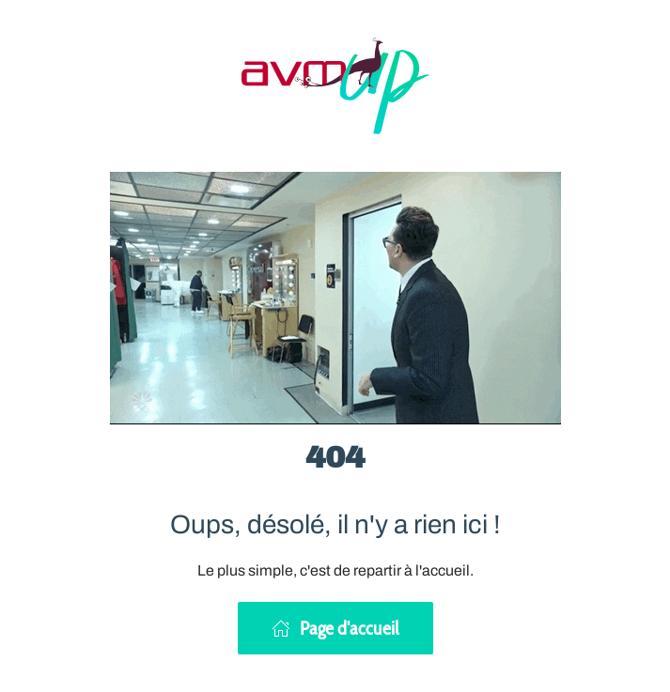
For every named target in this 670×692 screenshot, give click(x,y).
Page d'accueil (335, 628)
